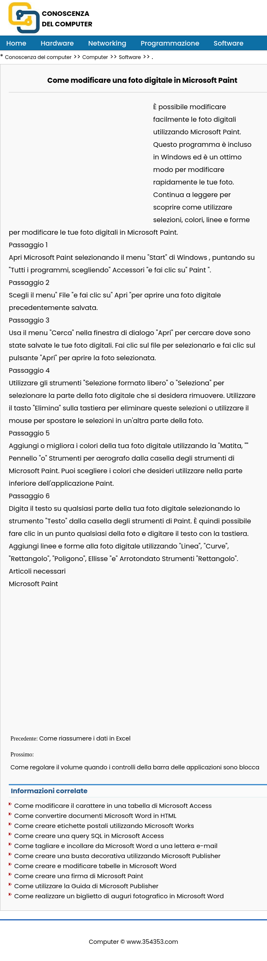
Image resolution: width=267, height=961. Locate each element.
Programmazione (170, 43)
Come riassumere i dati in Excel (85, 738)
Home (16, 43)
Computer (95, 57)
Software (229, 43)
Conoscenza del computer (38, 57)
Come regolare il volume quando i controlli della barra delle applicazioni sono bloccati (136, 767)
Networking (107, 43)
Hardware (57, 43)
